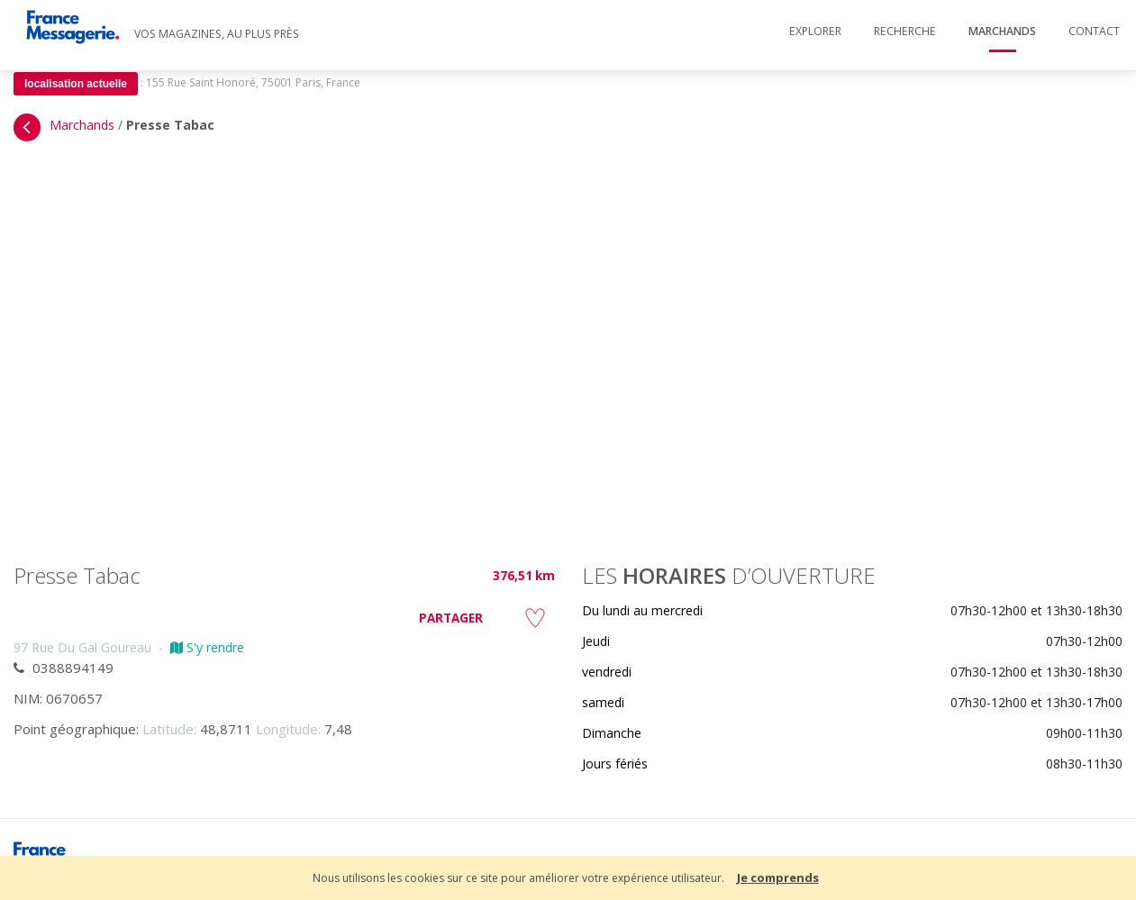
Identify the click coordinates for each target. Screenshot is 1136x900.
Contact (1094, 31)
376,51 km (524, 576)
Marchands (1002, 31)
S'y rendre (207, 647)
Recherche (905, 31)
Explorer (815, 31)
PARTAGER (451, 618)
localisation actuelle (75, 83)
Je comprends (778, 877)
